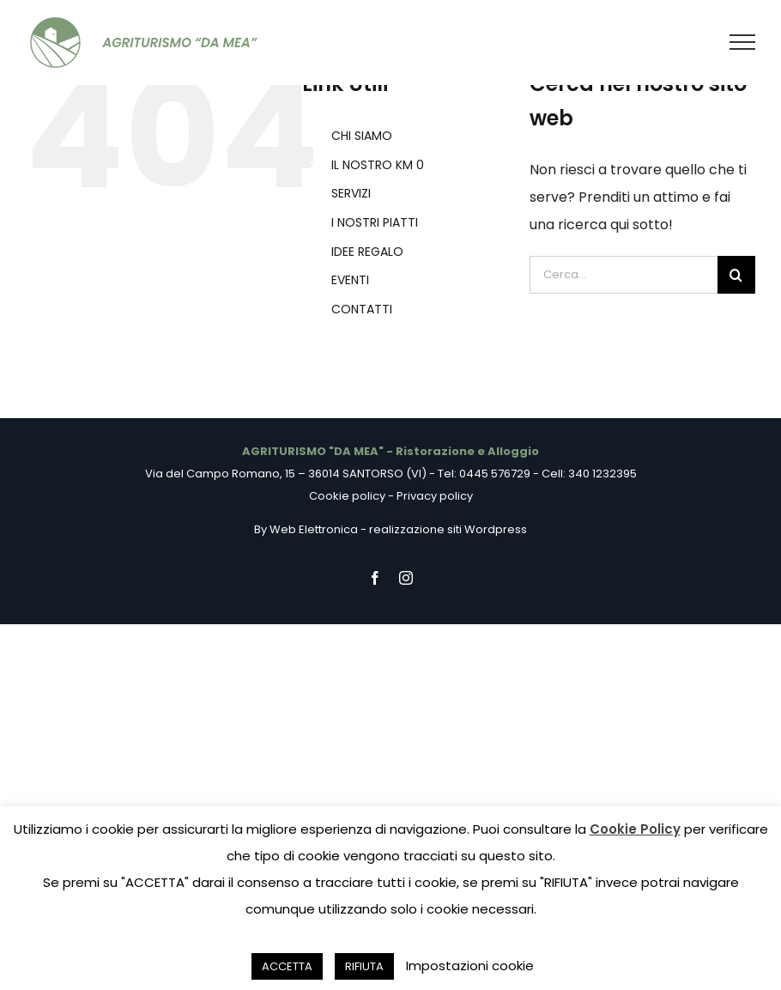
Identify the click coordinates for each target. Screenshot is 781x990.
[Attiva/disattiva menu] (743, 42)
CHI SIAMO (361, 135)
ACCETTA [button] (287, 966)
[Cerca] (736, 275)
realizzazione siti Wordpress (448, 529)
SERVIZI (351, 193)
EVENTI (350, 279)
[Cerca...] (623, 275)
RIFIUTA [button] (364, 966)
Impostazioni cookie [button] (470, 966)
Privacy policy (435, 496)
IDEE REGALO (367, 251)
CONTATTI (361, 309)
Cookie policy (347, 496)
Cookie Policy (635, 829)
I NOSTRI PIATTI (374, 222)
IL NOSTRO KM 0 (377, 164)
